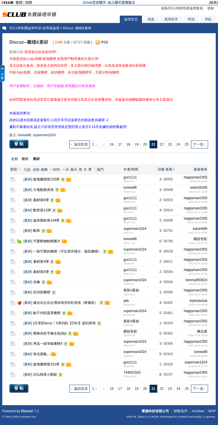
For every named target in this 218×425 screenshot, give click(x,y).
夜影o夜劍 (131, 290)
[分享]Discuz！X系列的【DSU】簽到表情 (64, 323)
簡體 (28, 3)
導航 (208, 19)
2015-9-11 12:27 (197, 284)
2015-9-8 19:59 (198, 356)
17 (120, 144)
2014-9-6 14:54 (198, 181)
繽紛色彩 (200, 239)
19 (137, 144)
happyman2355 (195, 177)
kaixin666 (200, 229)
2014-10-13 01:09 (197, 222)
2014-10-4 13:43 (197, 294)
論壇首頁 (131, 19)
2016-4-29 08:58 (197, 304)
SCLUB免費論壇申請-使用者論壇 (34, 28)
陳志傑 (202, 331)
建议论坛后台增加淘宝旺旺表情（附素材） (65, 303)
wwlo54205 (198, 188)
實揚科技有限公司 (155, 411)
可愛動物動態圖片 (46, 241)
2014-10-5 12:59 (197, 273)
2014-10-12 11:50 (197, 212)
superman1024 (44, 135)
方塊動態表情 (43, 190)
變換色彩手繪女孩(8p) (49, 333)
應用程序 (171, 19)
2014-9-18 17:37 (197, 366)
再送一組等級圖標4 (47, 344)
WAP (212, 411)
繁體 (19, 3)
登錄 (210, 8)
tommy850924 (196, 280)
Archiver (198, 411)
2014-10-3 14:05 (197, 325)
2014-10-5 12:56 (197, 253)
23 (170, 144)
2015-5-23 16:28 (197, 191)
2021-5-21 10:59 (197, 232)
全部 (14, 159)
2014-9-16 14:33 (197, 376)
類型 (13, 169)
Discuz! (27, 411)
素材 (27, 179)
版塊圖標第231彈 (46, 364)
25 (186, 144)
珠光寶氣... (41, 354)
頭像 (36, 282)
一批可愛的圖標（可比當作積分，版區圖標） (67, 251)
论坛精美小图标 (45, 374)
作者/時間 (130, 169)
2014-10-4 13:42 (197, 345)
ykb (126, 301)
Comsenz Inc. (28, 416)
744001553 (132, 372)
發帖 (19, 144)
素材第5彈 (41, 272)
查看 (168, 169)
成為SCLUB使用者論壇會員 (182, 8)
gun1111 (130, 177)
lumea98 (24, 135)
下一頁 (198, 144)
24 (178, 144)
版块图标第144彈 (46, 220)
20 (145, 144)
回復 (161, 169)
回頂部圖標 (41, 292)
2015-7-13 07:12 (197, 243)
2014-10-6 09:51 (197, 315)
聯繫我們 (180, 411)
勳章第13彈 (42, 210)
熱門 (100, 170)
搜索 (151, 19)
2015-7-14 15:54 (197, 335)
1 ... (95, 144)
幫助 (191, 19)
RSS (104, 42)
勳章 (36, 231)
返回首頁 (81, 144)
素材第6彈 (41, 200)
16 (112, 144)
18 (128, 144)
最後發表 (200, 169)
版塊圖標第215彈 (46, 179)
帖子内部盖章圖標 (46, 313)
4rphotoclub (198, 301)
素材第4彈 (41, 262)
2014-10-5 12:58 (197, 202)
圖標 (25, 159)
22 (162, 144)
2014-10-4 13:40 (197, 263)
